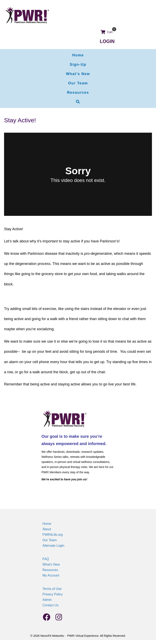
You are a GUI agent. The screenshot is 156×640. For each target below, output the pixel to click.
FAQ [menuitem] (45, 559)
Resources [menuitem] (50, 570)
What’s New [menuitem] (51, 564)
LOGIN (107, 41)
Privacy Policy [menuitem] (52, 594)
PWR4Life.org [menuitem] (52, 534)
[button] (78, 101)
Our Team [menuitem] (49, 540)
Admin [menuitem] (47, 599)
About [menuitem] (46, 529)
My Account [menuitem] (50, 575)
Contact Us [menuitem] (50, 605)
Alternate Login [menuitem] (53, 545)
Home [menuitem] (46, 523)
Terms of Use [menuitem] (52, 589)
